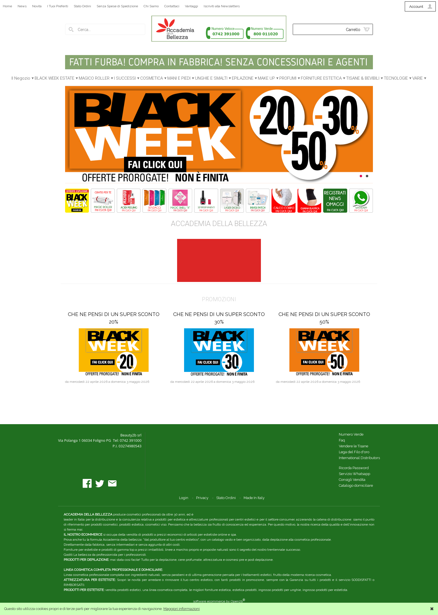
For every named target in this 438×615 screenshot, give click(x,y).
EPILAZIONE (242, 78)
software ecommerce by (219, 601)
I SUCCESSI (125, 78)
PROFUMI (287, 78)
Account (416, 6)
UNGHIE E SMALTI (211, 78)
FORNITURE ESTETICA (321, 78)
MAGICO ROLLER (94, 78)
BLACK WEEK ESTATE (54, 78)
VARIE (417, 78)
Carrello (353, 29)
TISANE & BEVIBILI (362, 78)
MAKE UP (266, 78)
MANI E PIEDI (179, 78)
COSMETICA (151, 78)
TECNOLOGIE (396, 78)
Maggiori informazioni (181, 609)
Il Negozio (20, 78)
